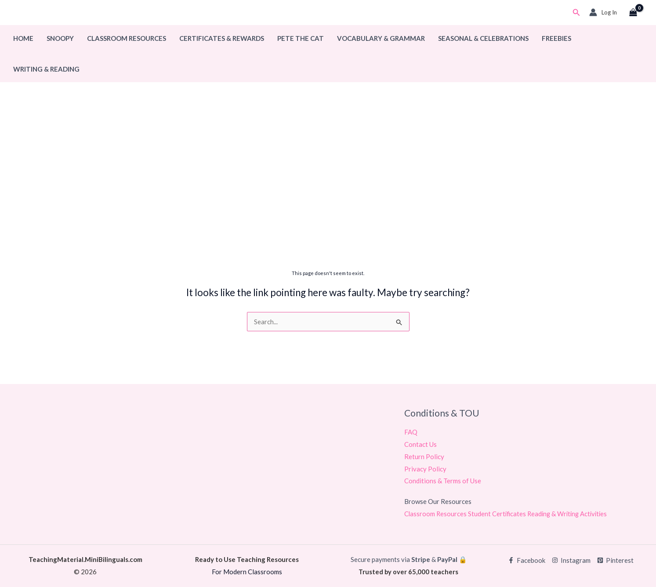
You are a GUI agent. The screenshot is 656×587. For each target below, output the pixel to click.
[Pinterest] (615, 560)
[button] (576, 12)
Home (23, 38)
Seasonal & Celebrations (483, 38)
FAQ (410, 432)
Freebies (556, 38)
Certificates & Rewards (221, 38)
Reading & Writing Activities (571, 514)
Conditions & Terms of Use (442, 481)
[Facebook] (526, 560)
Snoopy (60, 38)
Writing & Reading (46, 69)
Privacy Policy (425, 469)
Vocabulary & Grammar (381, 38)
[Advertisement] (328, 196)
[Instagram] (571, 560)
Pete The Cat (300, 38)
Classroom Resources (126, 38)
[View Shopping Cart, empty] (633, 13)
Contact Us (420, 444)
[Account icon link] (603, 12)
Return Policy (424, 456)
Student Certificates (499, 514)
